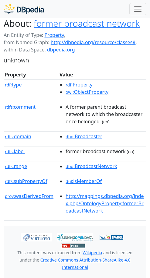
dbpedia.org (61, 49)
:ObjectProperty (87, 92)
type (13, 84)
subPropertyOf (26, 181)
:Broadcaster (84, 136)
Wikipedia (92, 252)
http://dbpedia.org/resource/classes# (93, 42)
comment (20, 107)
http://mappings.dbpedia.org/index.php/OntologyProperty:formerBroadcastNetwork (105, 203)
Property (54, 35)
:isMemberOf (84, 181)
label (15, 151)
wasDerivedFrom (29, 196)
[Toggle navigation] (137, 9)
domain (18, 136)
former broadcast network (87, 23)
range (16, 166)
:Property (79, 84)
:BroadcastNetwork (91, 166)
